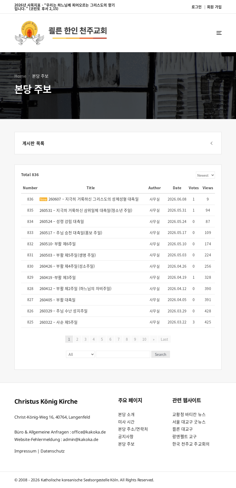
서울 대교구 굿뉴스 (189, 422)
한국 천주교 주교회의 (191, 444)
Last (164, 339)
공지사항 (126, 436)
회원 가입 (214, 6)
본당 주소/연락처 (133, 429)
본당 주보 (126, 444)
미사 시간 (126, 422)
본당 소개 (126, 414)
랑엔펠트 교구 (184, 436)
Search (160, 354)
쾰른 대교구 (182, 429)
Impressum (25, 451)
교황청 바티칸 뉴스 (189, 414)
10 (144, 339)
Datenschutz (53, 451)
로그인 (197, 6)
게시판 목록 (33, 143)
